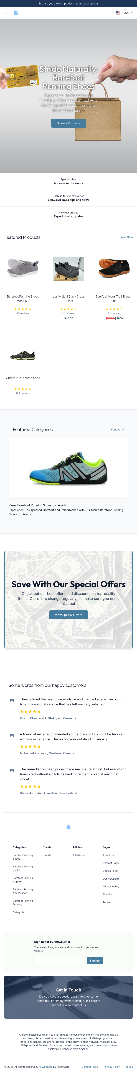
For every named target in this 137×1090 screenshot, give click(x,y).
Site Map (108, 894)
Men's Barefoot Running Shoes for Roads (37, 505)
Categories (19, 912)
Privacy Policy (111, 886)
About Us (108, 855)
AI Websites (45, 1066)
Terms (106, 902)
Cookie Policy (110, 870)
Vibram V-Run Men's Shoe (23, 378)
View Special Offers (68, 615)
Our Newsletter (111, 878)
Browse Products (68, 123)
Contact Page (111, 862)
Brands (47, 855)
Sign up (95, 960)
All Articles (79, 855)
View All (126, 237)
